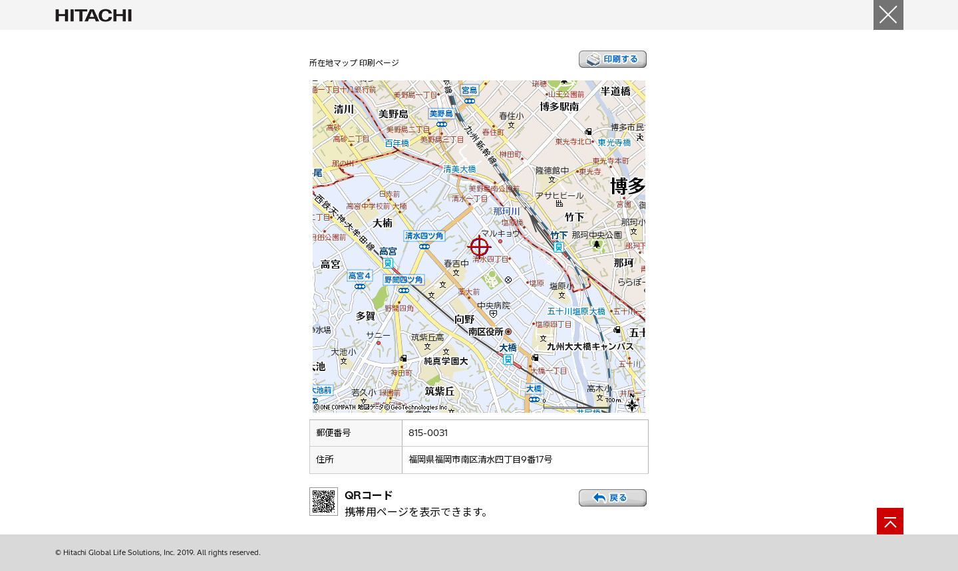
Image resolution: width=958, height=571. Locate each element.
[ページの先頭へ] (890, 521)
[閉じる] (888, 15)
